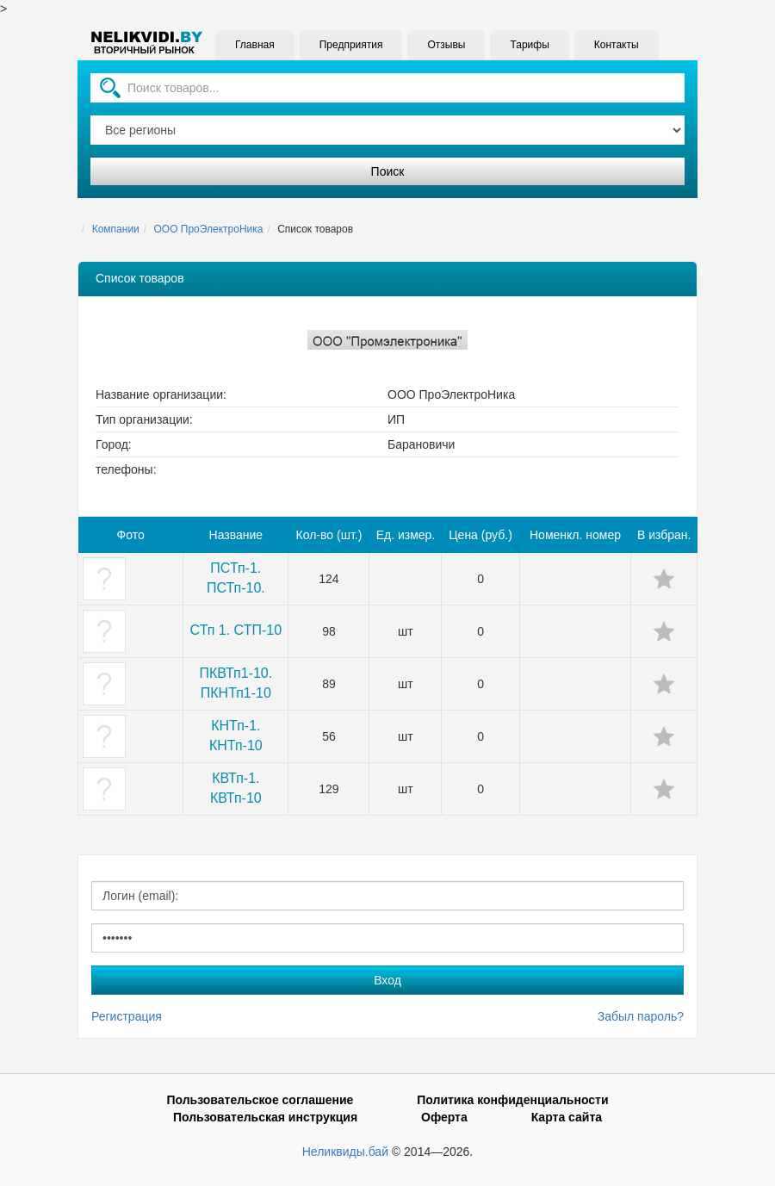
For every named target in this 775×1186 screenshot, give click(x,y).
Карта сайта (566, 1117)
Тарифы (529, 45)
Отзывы (446, 45)
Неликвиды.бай (345, 1151)
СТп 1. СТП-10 (236, 630)
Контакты (616, 45)
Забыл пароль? (641, 1016)
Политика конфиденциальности (512, 1100)
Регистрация (126, 1016)
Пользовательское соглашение (259, 1100)
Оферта (444, 1117)
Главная (255, 45)
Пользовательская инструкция (265, 1117)
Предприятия (351, 45)
